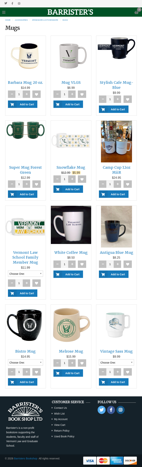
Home (8, 20)
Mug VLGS (71, 82)
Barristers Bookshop (25, 458)
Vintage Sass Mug (116, 351)
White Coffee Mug (71, 252)
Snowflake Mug (71, 167)
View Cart (59, 424)
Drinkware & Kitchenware (45, 20)
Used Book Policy (64, 436)
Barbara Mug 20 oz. (25, 82)
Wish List (59, 413)
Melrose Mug (71, 351)
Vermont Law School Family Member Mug (25, 257)
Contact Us (60, 407)
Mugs (65, 20)
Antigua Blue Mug (116, 252)
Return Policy (61, 430)
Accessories (21, 20)
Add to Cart (26, 104)
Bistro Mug (25, 351)
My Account (60, 419)
